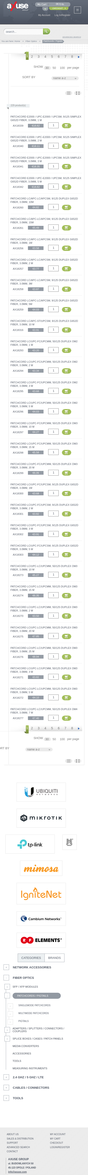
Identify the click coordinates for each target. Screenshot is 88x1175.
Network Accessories (32, 967)
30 (47, 68)
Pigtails (23, 1021)
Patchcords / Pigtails (30, 995)
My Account (44, 15)
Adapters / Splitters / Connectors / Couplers (38, 1030)
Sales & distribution (20, 1138)
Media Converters (26, 1046)
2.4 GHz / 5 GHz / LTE (28, 1077)
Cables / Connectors (31, 1087)
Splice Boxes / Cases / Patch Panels (38, 1038)
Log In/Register (62, 15)
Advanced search (18, 1147)
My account (58, 1134)
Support (12, 1143)
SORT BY (28, 77)
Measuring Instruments (30, 1068)
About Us (13, 1134)
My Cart (55, 1138)
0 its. (62, 4)
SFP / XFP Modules (25, 986)
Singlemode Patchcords (34, 1005)
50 (55, 68)
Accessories (22, 1053)
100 (63, 68)
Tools (17, 1061)
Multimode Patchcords (33, 1013)
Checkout (56, 1143)
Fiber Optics (31, 41)
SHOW (38, 66)
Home (17, 41)
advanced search (72, 37)
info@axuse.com (17, 1172)
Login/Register (60, 1147)
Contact (12, 1151)
